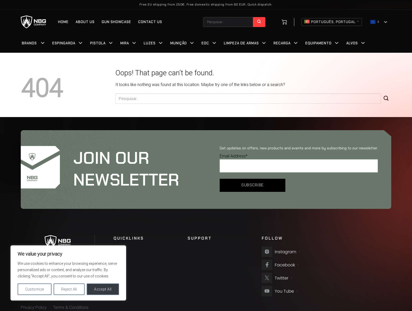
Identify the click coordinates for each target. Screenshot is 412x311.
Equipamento (318, 43)
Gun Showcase (116, 22)
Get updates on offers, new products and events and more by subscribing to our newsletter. (299, 148)
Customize (34, 289)
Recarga (282, 43)
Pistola (98, 43)
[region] (68, 273)
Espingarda (63, 43)
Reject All (69, 289)
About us (85, 22)
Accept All (102, 289)
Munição (178, 43)
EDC (205, 43)
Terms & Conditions (71, 307)
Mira (124, 43)
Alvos (352, 43)
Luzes (150, 43)
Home (63, 22)
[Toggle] (43, 43)
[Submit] (259, 22)
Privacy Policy (34, 307)
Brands (29, 43)
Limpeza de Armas (241, 43)
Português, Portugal (331, 22)
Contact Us (150, 22)
